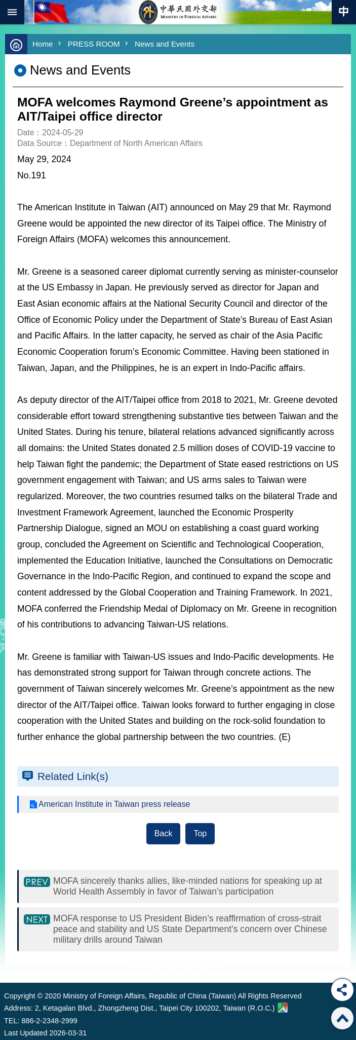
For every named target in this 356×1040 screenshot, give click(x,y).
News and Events (164, 44)
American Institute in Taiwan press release (114, 804)
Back (163, 833)
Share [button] (342, 989)
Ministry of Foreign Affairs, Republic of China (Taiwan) (178, 12)
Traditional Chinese (344, 12)
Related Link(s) (72, 776)
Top (200, 833)
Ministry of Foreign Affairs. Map (283, 1007)
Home (42, 44)
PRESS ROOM (94, 44)
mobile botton (12, 12)
